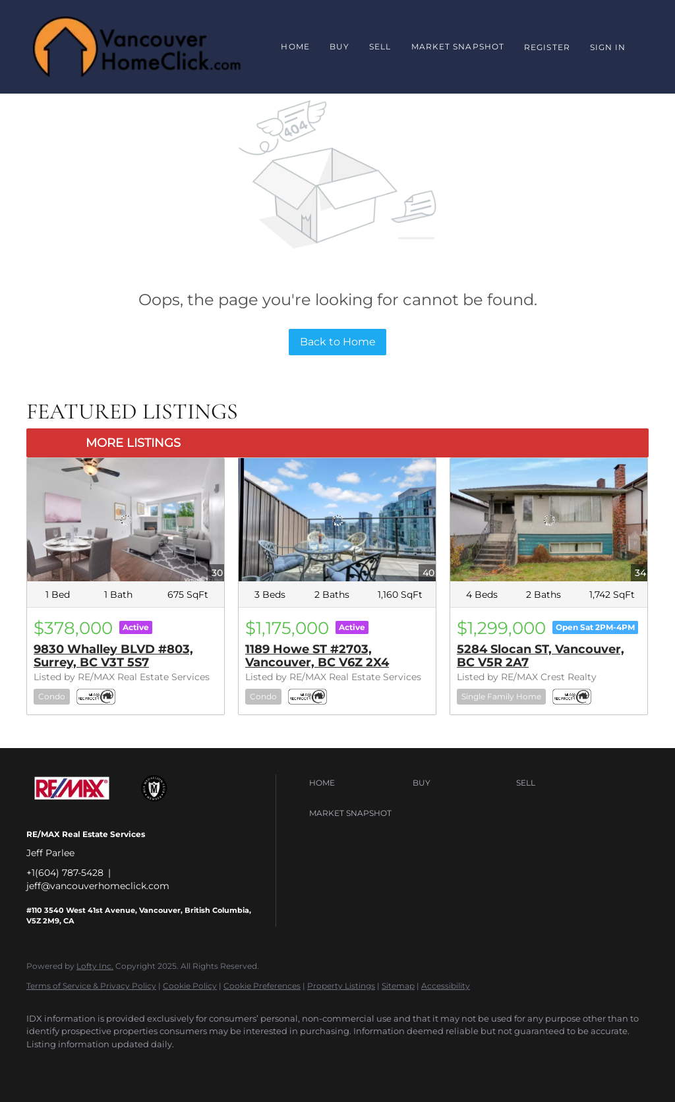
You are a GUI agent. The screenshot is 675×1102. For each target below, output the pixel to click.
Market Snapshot (458, 46)
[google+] (80, 1066)
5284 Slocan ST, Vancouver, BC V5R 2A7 (540, 656)
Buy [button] (339, 46)
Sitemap (398, 986)
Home (295, 46)
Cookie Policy (190, 986)
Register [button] (547, 47)
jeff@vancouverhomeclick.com (97, 886)
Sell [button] (380, 46)
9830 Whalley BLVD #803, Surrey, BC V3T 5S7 (113, 656)
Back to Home (338, 341)
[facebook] (42, 1066)
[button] (357, 783)
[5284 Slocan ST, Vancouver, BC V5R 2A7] (548, 519)
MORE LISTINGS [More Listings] (133, 443)
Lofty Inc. (94, 966)
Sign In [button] (608, 47)
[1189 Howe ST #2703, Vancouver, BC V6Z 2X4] (337, 519)
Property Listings (341, 986)
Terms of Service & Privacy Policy (91, 986)
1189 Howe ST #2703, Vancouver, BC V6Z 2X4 (317, 656)
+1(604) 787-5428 (64, 873)
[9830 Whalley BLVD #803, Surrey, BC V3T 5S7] (125, 519)
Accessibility (445, 986)
